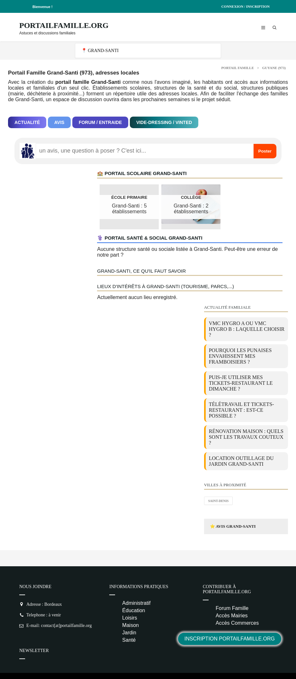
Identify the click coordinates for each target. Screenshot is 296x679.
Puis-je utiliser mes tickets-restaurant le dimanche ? (241, 383)
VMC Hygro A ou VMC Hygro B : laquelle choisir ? (247, 329)
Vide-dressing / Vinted (164, 122)
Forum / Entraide (100, 122)
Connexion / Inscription (245, 6)
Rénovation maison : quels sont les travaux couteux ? (246, 436)
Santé (129, 640)
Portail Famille (237, 68)
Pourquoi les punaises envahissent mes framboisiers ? (240, 356)
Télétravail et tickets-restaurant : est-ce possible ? (241, 410)
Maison (130, 625)
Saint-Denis (218, 501)
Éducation (133, 610)
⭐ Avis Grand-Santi (233, 526)
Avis (59, 122)
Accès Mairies (232, 615)
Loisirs (129, 618)
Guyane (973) (274, 68)
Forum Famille (232, 608)
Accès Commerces (237, 623)
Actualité (27, 122)
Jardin (129, 632)
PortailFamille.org (64, 25)
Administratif (136, 603)
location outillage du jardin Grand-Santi (241, 461)
